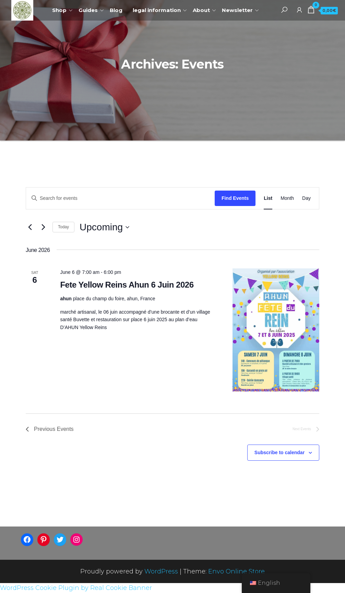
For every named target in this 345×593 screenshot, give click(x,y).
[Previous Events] (30, 227)
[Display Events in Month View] (287, 198)
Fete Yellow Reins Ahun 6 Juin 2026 (126, 284)
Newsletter (237, 10)
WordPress (161, 571)
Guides (88, 10)
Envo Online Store (236, 571)
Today (63, 227)
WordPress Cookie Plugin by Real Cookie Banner (76, 588)
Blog (116, 10)
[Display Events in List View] (268, 198)
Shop (59, 10)
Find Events (235, 198)
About (201, 10)
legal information (157, 10)
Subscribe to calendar (279, 452)
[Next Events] (43, 227)
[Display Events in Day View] (306, 198)
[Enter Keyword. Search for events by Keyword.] (120, 198)
